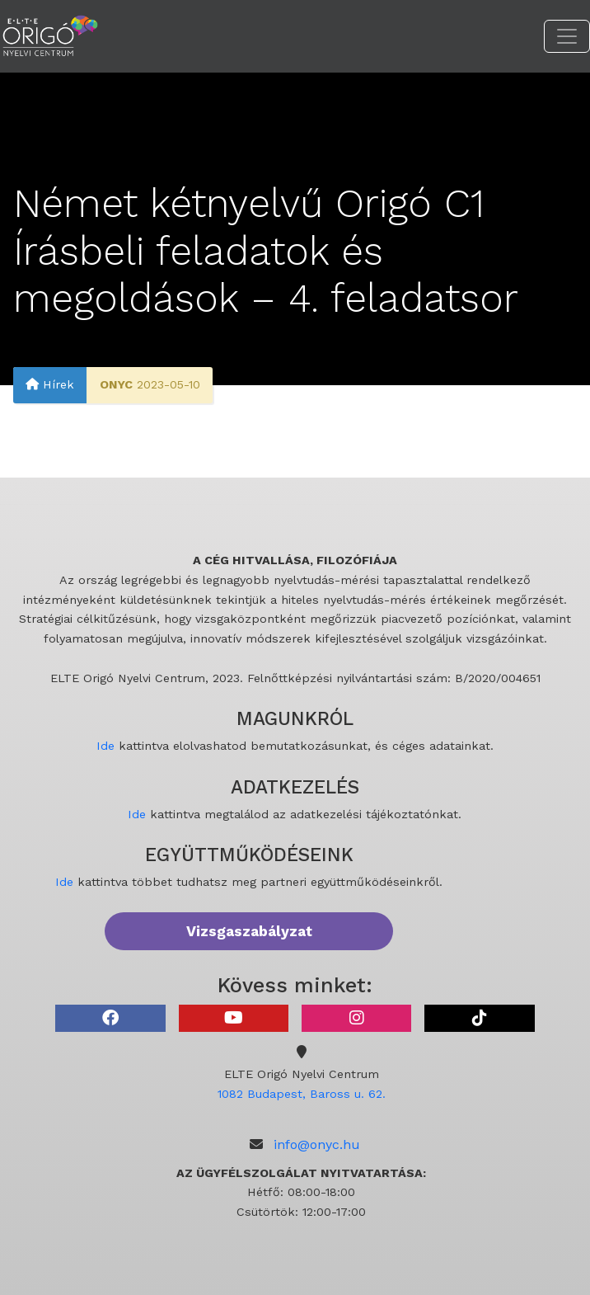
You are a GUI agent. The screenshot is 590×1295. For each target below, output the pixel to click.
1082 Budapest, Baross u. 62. (302, 1093)
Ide (105, 745)
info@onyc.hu (317, 1144)
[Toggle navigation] (567, 36)
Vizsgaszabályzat (249, 931)
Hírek (50, 384)
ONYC (116, 384)
